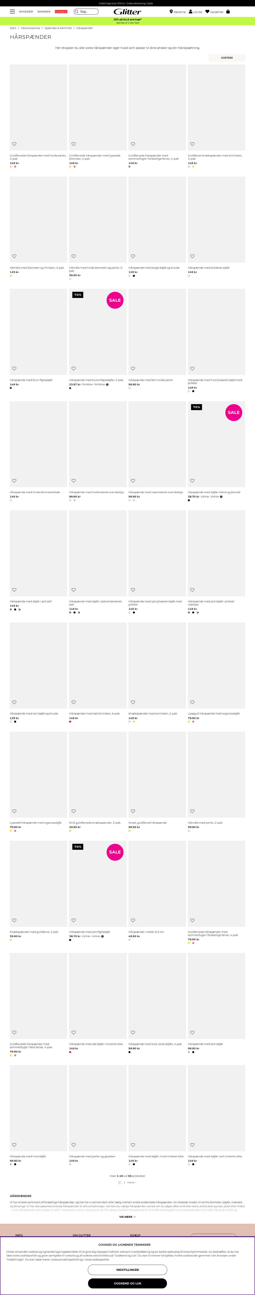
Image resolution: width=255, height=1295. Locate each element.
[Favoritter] (215, 12)
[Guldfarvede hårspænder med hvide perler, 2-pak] (38, 116)
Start (13, 28)
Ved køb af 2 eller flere (127, 23)
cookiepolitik (100, 1259)
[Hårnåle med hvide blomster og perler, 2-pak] (98, 229)
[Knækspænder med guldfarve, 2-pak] (38, 893)
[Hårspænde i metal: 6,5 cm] (157, 893)
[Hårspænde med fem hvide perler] (157, 341)
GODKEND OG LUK (127, 1283)
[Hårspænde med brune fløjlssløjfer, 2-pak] (98, 341)
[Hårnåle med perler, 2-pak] (216, 782)
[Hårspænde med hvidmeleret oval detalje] (98, 452)
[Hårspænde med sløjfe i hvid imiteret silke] (157, 1116)
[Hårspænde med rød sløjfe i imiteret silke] (98, 1005)
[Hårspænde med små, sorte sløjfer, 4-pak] (157, 1005)
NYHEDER (26, 11)
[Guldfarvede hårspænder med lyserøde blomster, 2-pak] (98, 116)
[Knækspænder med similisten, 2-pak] (157, 673)
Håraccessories (30, 28)
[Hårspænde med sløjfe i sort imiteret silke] (216, 1116)
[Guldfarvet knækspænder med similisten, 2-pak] (216, 116)
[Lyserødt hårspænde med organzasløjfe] (38, 782)
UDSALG (61, 11)
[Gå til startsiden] (127, 11)
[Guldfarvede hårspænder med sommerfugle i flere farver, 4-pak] (38, 1005)
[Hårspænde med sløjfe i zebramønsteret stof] (98, 562)
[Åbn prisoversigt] (107, 384)
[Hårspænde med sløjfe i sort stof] (38, 562)
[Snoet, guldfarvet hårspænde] (157, 782)
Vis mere (127, 1216)
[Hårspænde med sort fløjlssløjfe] (98, 893)
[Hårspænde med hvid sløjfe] (38, 1116)
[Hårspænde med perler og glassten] (98, 1116)
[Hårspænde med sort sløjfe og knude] (38, 673)
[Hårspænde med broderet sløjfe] (216, 229)
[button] (197, 12)
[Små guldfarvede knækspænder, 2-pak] (98, 782)
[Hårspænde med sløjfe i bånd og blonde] (216, 452)
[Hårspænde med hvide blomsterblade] (38, 452)
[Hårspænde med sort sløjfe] (216, 1005)
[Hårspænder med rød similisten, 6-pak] (98, 673)
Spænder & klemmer (58, 28)
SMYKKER (43, 11)
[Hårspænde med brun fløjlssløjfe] (38, 341)
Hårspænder (84, 28)
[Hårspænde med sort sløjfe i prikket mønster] (216, 562)
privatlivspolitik (69, 1259)
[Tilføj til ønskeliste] (14, 144)
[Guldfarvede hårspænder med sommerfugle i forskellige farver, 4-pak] (157, 116)
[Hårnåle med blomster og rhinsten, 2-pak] (38, 229)
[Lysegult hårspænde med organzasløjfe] (216, 673)
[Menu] (13, 11)
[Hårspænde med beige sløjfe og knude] (157, 229)
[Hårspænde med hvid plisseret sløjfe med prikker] (216, 341)
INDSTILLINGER (127, 1270)
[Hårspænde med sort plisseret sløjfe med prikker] (157, 562)
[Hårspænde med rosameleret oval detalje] (157, 452)
